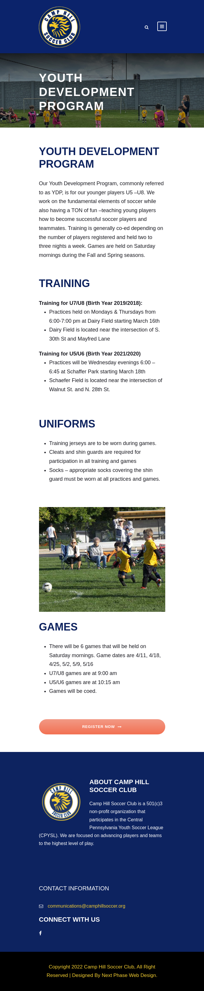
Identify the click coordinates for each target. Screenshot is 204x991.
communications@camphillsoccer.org (86, 906)
